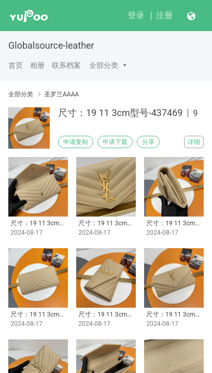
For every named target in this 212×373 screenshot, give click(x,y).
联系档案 (66, 65)
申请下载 (115, 142)
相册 (37, 65)
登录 (136, 15)
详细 (194, 142)
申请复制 (75, 142)
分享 (148, 142)
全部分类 (103, 65)
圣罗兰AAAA (61, 94)
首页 (15, 65)
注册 (164, 15)
